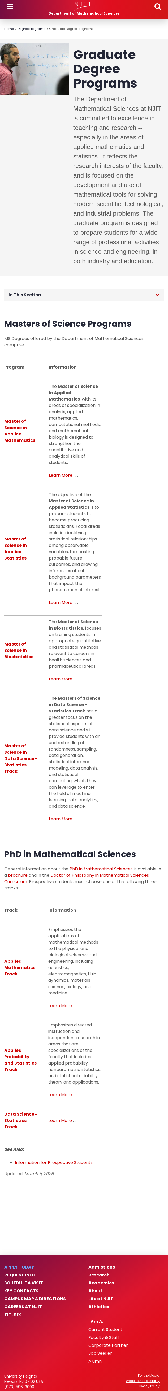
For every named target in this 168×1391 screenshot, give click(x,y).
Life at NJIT (100, 1299)
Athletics (98, 1307)
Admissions (101, 1267)
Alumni (95, 1361)
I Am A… (96, 1321)
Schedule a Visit (23, 1283)
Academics (101, 1283)
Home (9, 28)
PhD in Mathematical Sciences (101, 869)
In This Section (24, 295)
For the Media (149, 1376)
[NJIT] (84, 6)
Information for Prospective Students (54, 1163)
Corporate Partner (108, 1345)
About (95, 1291)
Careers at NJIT (23, 1307)
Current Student (105, 1329)
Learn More (60, 475)
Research (99, 1275)
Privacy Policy (149, 1386)
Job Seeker (100, 1353)
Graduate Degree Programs (71, 28)
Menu (10, 7)
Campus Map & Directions (35, 1299)
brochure (18, 875)
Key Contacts (21, 1291)
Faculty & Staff (103, 1337)
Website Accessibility (143, 1381)
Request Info (19, 1275)
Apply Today (19, 1267)
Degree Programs (31, 28)
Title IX (12, 1314)
